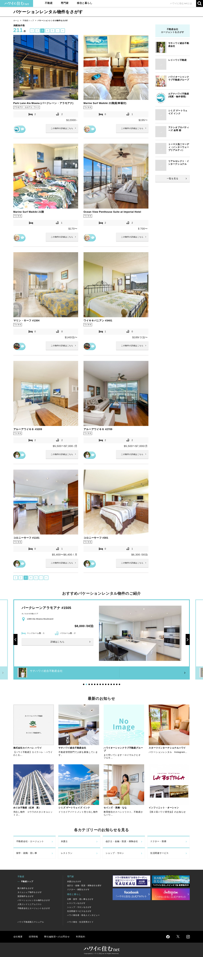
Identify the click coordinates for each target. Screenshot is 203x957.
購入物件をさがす (26, 888)
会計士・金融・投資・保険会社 (122, 841)
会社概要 (18, 936)
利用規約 (80, 936)
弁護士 (64, 841)
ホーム (16, 20)
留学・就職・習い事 (26, 853)
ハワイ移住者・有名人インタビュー (83, 915)
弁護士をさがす (74, 881)
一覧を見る (172, 178)
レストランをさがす (76, 903)
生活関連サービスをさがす (79, 911)
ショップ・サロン (115, 853)
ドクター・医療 (158, 841)
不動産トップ (28, 20)
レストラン (66, 853)
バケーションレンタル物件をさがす (34, 900)
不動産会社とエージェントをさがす (34, 908)
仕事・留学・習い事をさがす (80, 899)
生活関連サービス (159, 853)
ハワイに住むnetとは (181, 3)
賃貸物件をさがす (26, 896)
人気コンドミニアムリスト (30, 904)
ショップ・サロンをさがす (79, 907)
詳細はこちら (62, 128)
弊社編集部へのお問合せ (57, 936)
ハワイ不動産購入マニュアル (31, 922)
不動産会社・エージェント (30, 841)
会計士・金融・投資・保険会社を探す (84, 885)
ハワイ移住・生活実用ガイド (80, 922)
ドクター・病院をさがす (78, 889)
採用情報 (33, 936)
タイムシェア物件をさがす (30, 892)
